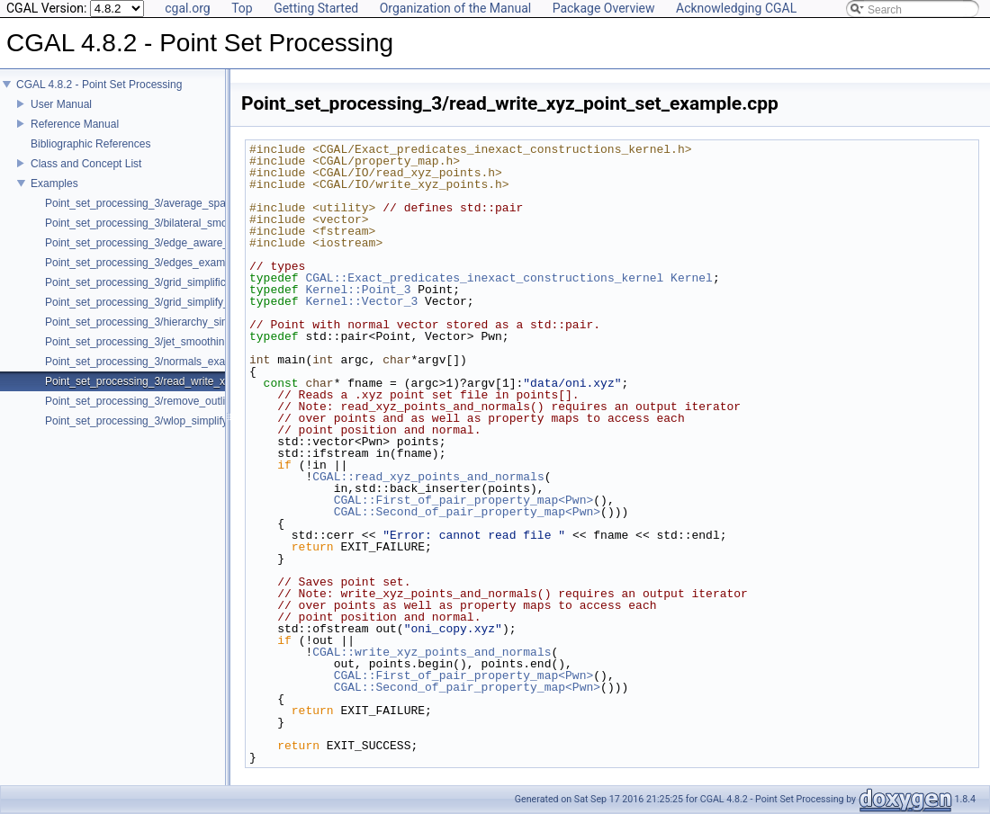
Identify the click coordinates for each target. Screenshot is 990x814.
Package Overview (604, 8)
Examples (54, 183)
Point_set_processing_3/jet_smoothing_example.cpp (171, 341)
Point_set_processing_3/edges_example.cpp (152, 262)
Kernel (691, 278)
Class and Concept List (86, 163)
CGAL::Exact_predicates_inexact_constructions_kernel (484, 278)
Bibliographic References (90, 144)
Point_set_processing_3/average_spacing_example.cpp (179, 203)
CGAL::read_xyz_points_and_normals (428, 477)
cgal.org (187, 8)
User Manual (61, 104)
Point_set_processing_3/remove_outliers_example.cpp (176, 401)
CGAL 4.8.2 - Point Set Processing (99, 84)
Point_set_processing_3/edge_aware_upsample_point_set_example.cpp (218, 243)
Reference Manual (75, 124)
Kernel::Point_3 (357, 290)
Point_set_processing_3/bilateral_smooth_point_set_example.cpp (202, 223)
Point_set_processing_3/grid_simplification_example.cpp (181, 282)
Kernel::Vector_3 (361, 301)
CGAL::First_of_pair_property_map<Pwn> (464, 500)
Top (242, 8)
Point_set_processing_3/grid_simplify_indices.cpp (164, 302)
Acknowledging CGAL (736, 8)
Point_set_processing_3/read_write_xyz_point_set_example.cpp (199, 381)
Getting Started (316, 8)
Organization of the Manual (455, 8)
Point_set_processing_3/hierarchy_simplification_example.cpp (194, 322)
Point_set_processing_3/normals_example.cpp (157, 361)
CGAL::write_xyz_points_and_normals (431, 652)
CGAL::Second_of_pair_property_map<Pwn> (467, 512)
